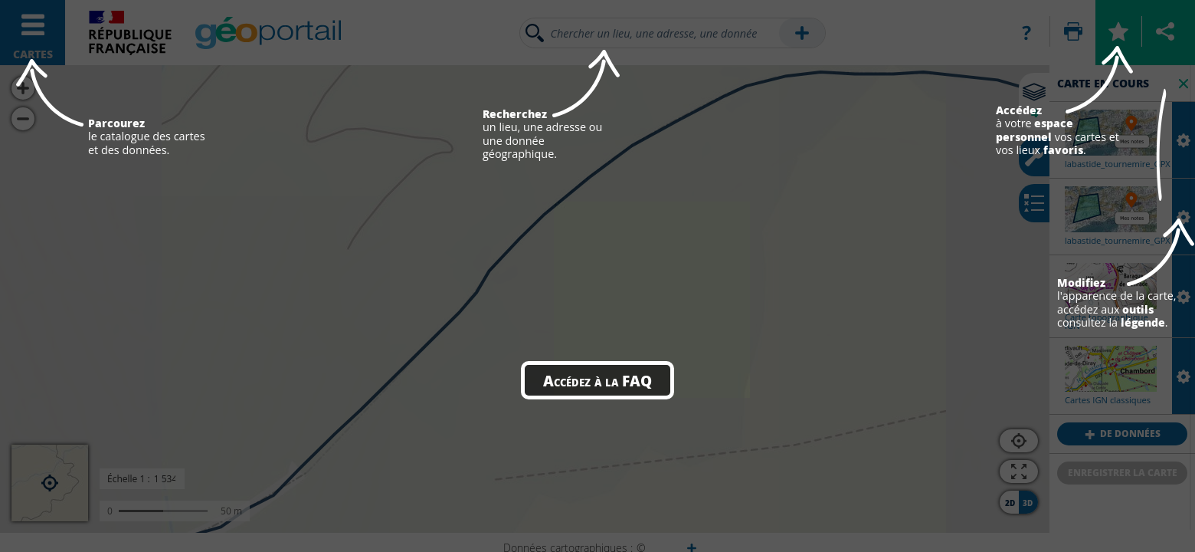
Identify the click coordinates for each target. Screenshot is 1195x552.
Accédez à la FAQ (597, 380)
